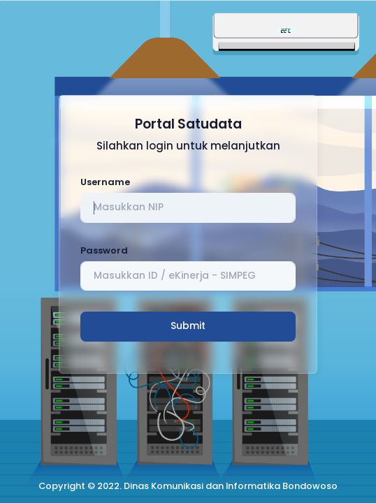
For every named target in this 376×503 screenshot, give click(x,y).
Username (105, 182)
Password (104, 250)
